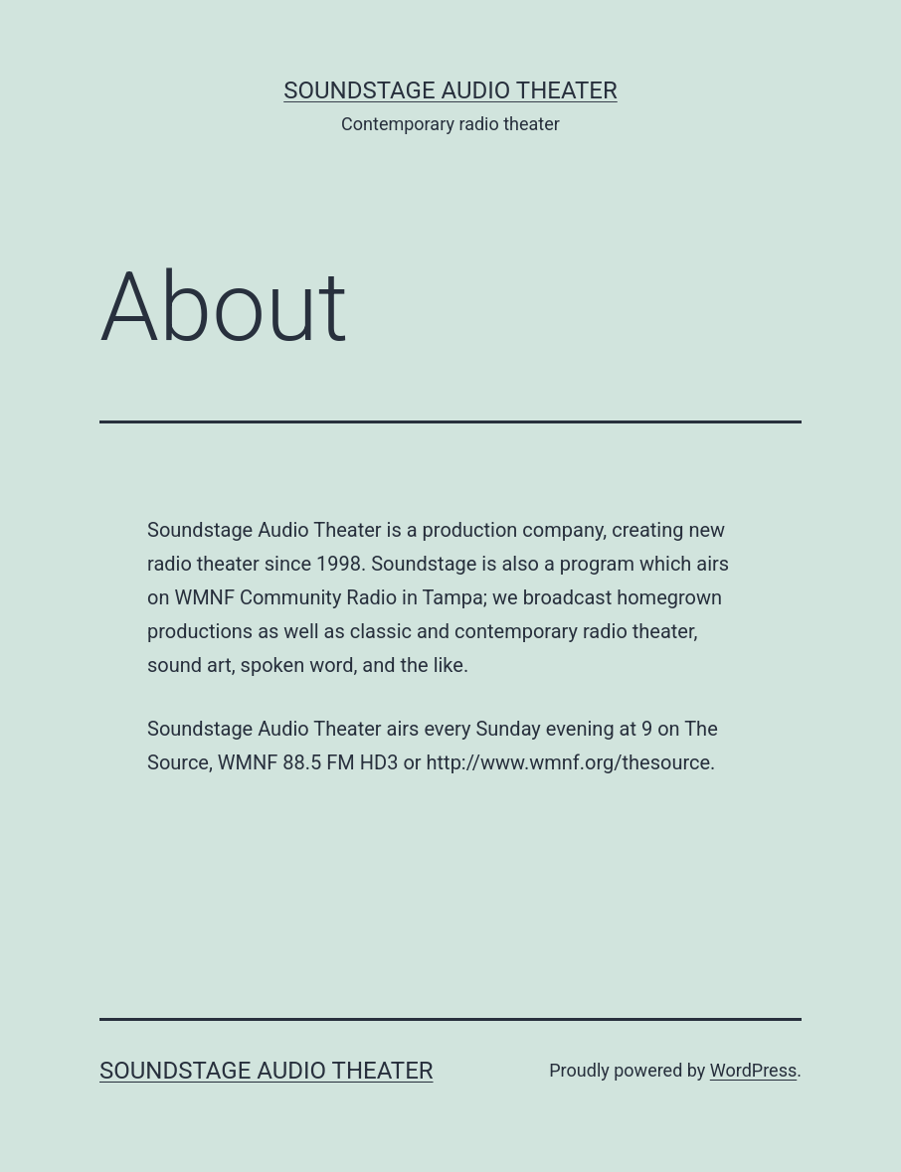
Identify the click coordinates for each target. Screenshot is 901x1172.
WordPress (753, 1070)
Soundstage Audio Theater (450, 90)
